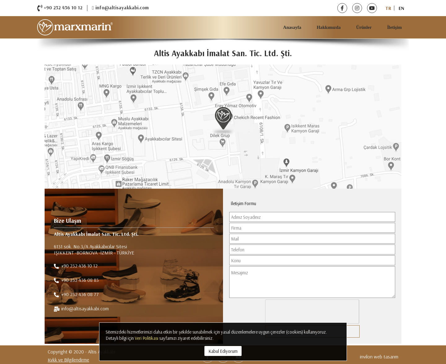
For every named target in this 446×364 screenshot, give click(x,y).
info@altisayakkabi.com (120, 8)
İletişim (394, 27)
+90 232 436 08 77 (76, 295)
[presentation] (312, 312)
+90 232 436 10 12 (59, 8)
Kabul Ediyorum (223, 351)
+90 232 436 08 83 (76, 280)
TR (388, 8)
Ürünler (364, 27)
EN (401, 8)
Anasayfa (292, 27)
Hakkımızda (328, 27)
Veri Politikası (146, 338)
